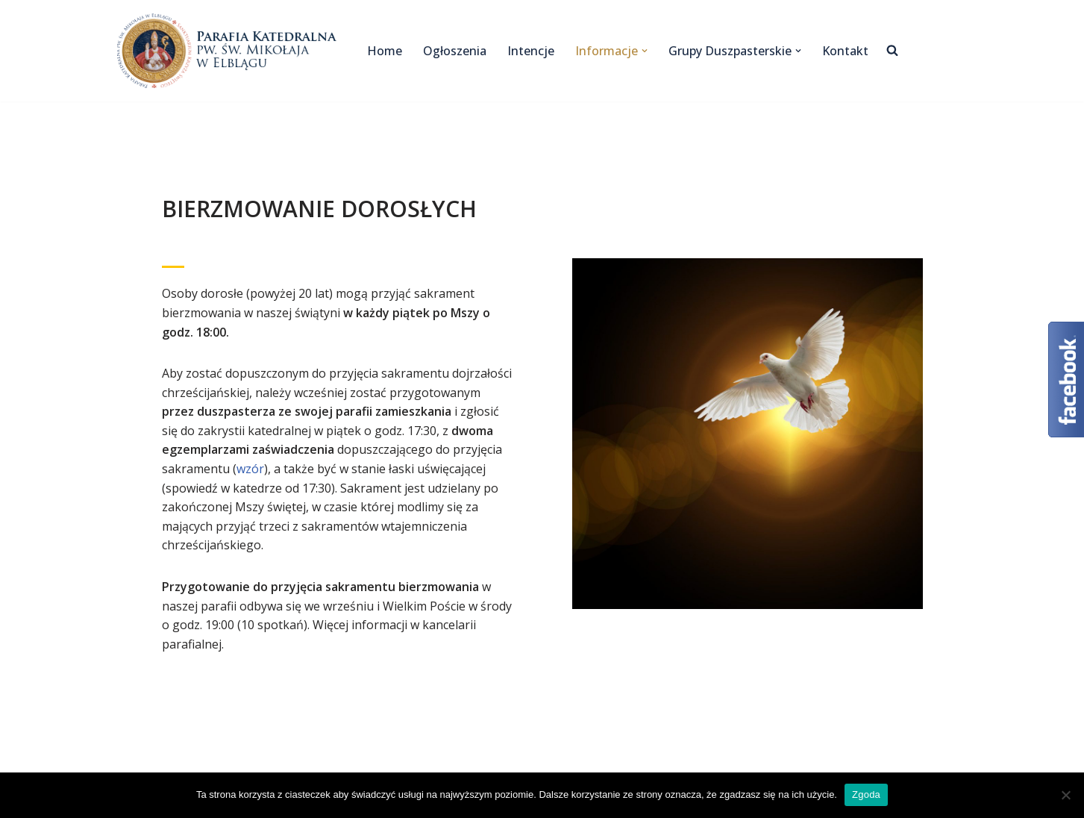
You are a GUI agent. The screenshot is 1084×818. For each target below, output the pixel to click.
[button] (645, 51)
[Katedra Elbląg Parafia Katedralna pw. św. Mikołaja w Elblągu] (229, 50)
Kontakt (845, 51)
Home (384, 51)
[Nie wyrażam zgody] (1065, 794)
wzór (250, 468)
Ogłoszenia (454, 51)
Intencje (530, 51)
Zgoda (866, 794)
